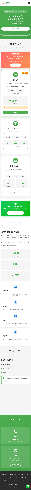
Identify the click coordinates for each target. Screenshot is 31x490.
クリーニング (16, 477)
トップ (4, 477)
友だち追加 (15, 464)
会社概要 (11, 484)
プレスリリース (18, 484)
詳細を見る (15, 112)
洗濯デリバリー (24, 477)
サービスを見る (15, 28)
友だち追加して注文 (15, 213)
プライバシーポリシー (22, 480)
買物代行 (10, 477)
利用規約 (13, 480)
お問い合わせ (15, 33)
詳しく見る (15, 65)
